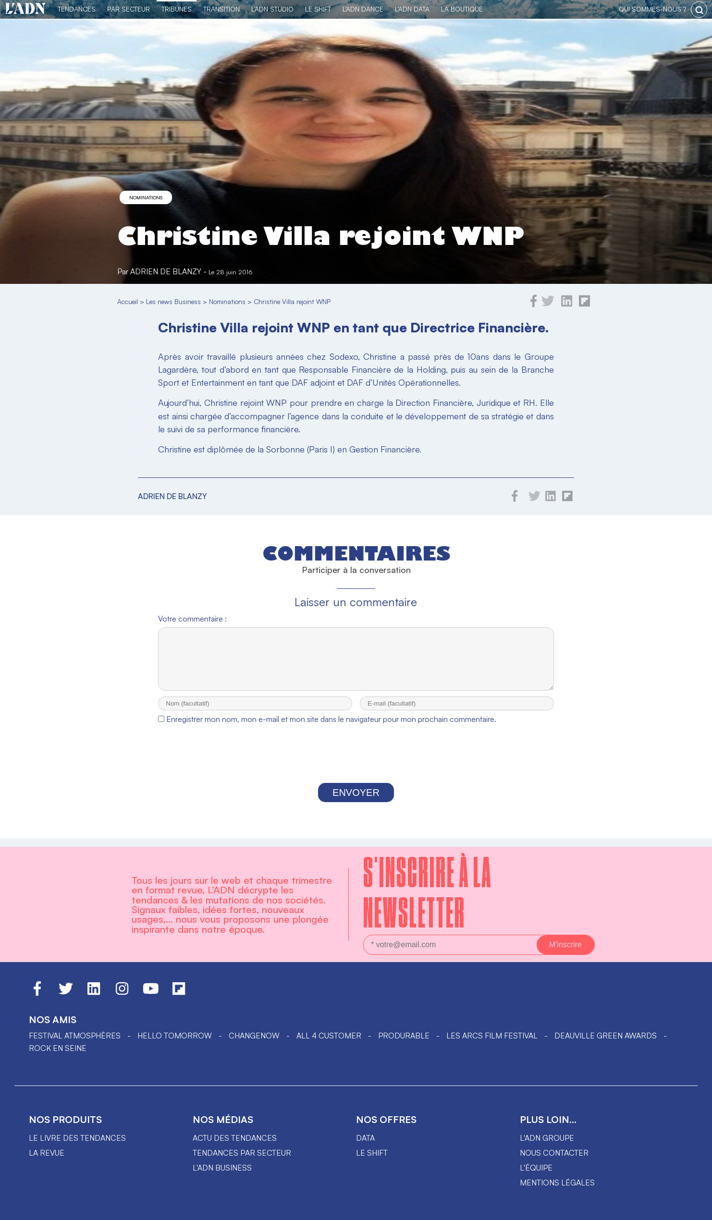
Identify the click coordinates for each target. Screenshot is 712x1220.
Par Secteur (128, 9)
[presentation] (356, 764)
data (365, 1138)
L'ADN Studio (272, 9)
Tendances (77, 9)
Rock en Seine (57, 1048)
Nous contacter (554, 1153)
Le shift (372, 1153)
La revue (46, 1153)
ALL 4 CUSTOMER (328, 1035)
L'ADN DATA (412, 9)
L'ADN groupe (547, 1138)
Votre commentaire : (192, 618)
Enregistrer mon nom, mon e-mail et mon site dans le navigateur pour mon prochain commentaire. (331, 727)
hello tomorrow (174, 1035)
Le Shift (318, 9)
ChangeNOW (254, 1035)
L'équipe (536, 1167)
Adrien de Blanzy (165, 271)
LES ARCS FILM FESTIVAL (492, 1035)
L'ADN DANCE (363, 9)
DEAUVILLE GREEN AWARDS (605, 1035)
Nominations (145, 197)
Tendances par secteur (242, 1153)
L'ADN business (222, 1167)
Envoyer (356, 801)
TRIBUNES (176, 9)
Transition (221, 9)
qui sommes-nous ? (652, 9)
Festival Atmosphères (75, 1035)
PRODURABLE (404, 1035)
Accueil (127, 301)
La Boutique (462, 9)
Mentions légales (557, 1182)
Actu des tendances (235, 1138)
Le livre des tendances (77, 1138)
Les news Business (173, 301)
